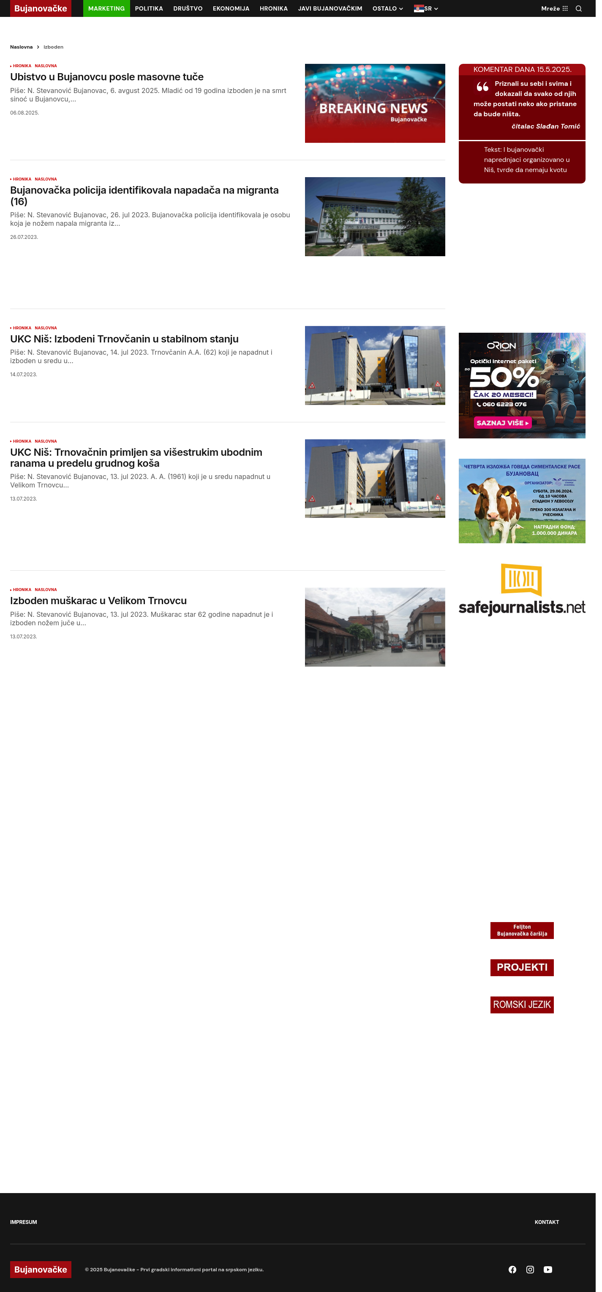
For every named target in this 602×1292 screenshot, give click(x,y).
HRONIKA (22, 66)
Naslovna (21, 47)
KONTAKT (547, 1222)
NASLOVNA (46, 66)
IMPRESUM (23, 1222)
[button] (579, 8)
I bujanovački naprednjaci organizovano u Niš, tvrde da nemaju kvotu (527, 159)
